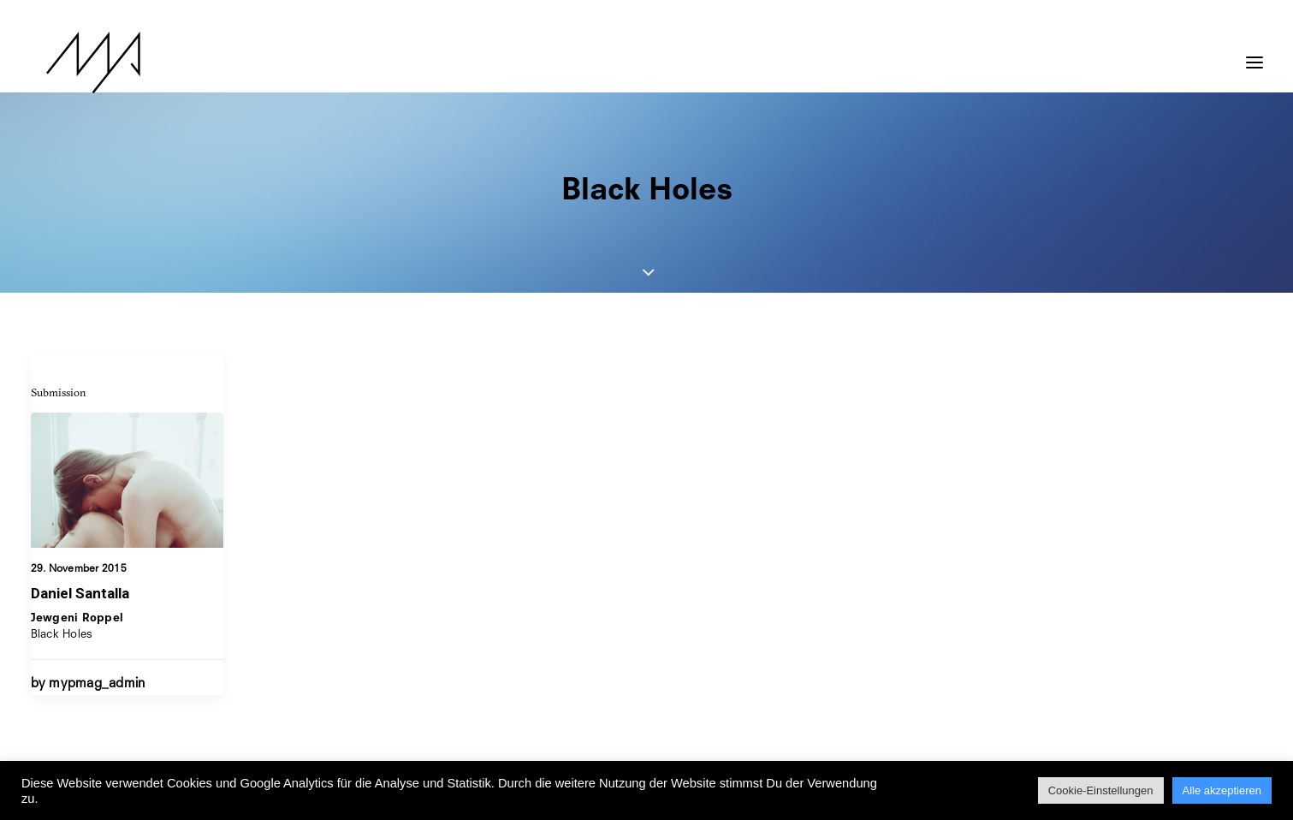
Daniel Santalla (80, 593)
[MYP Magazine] (78, 62)
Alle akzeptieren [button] (1222, 790)
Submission (58, 392)
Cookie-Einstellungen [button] (1101, 790)
